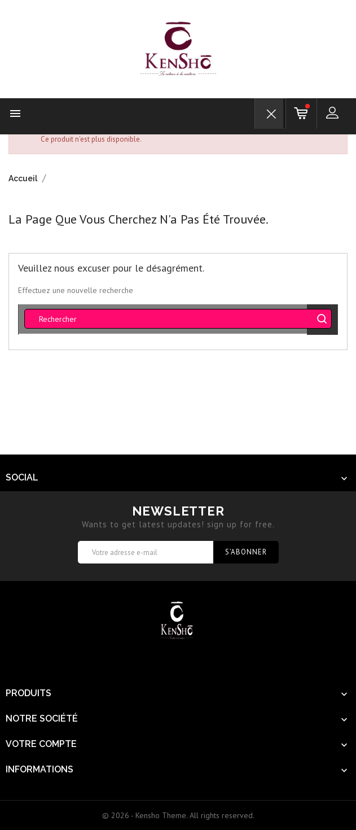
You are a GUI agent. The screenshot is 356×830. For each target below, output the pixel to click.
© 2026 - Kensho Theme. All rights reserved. (178, 815)
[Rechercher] (178, 319)
